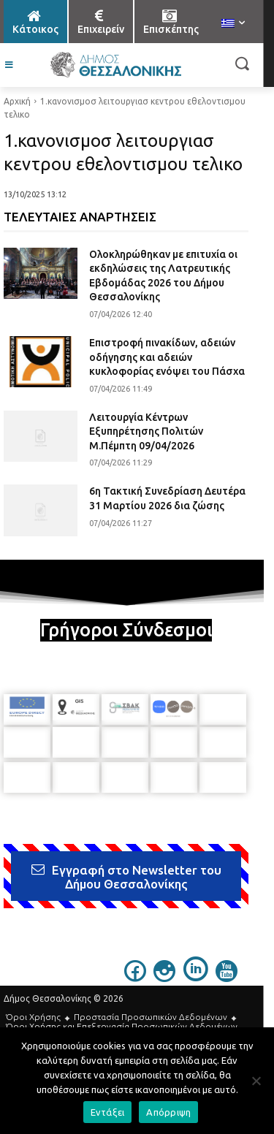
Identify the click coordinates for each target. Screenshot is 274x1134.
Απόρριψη (168, 1112)
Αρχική (17, 101)
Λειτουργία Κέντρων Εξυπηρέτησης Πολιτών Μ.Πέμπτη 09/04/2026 (146, 431)
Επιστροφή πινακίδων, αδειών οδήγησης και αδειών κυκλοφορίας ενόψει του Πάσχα (167, 357)
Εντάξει (108, 1112)
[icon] (135, 977)
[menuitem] (233, 24)
